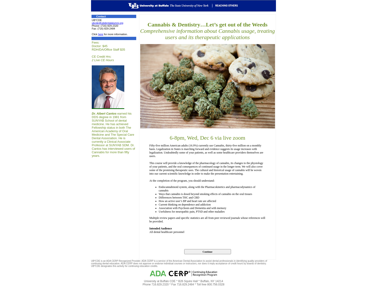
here (100, 34)
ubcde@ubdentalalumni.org (107, 23)
